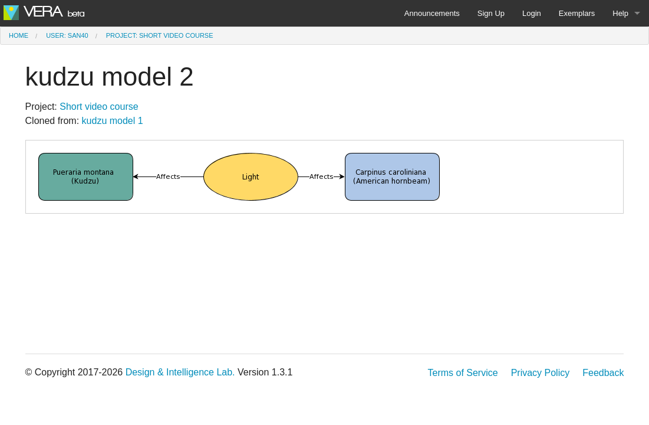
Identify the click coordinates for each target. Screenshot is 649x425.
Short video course (99, 107)
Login (531, 13)
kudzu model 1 (112, 121)
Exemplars (577, 13)
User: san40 (67, 35)
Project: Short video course (159, 35)
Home (18, 35)
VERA (44, 12)
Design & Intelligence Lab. (180, 372)
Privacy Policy (540, 373)
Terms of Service (462, 373)
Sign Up (491, 13)
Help (620, 13)
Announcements (432, 13)
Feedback (603, 373)
